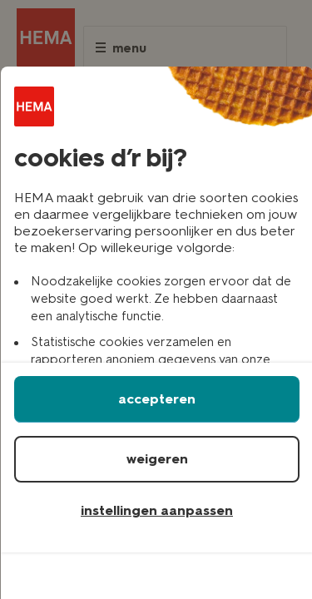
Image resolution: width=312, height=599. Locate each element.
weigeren (157, 459)
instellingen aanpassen (157, 510)
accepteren (157, 399)
